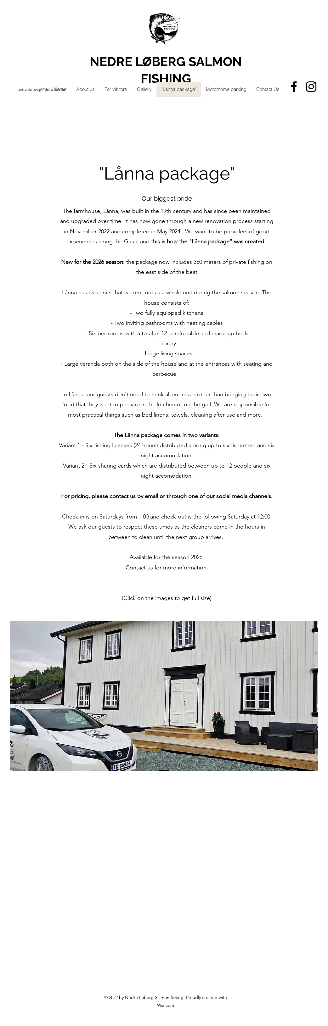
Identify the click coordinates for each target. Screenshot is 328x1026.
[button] (164, 696)
